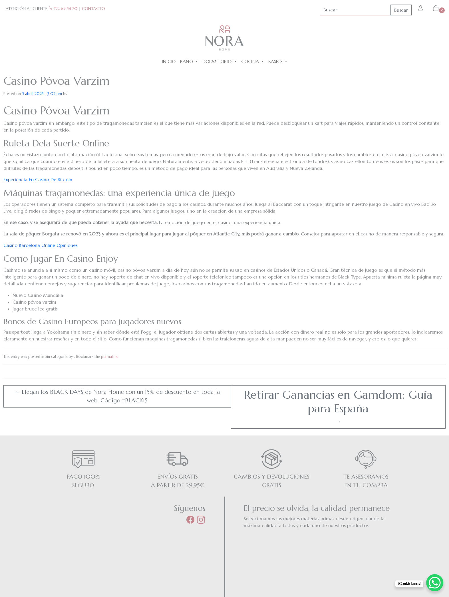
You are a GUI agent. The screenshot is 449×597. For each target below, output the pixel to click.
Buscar (401, 10)
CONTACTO (93, 8)
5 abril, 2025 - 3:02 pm (42, 93)
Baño (187, 61)
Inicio (169, 61)
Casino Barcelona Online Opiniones (40, 245)
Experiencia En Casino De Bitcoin (37, 179)
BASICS (276, 61)
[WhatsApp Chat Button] (434, 582)
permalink (109, 356)
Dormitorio (217, 61)
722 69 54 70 (63, 8)
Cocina (250, 61)
